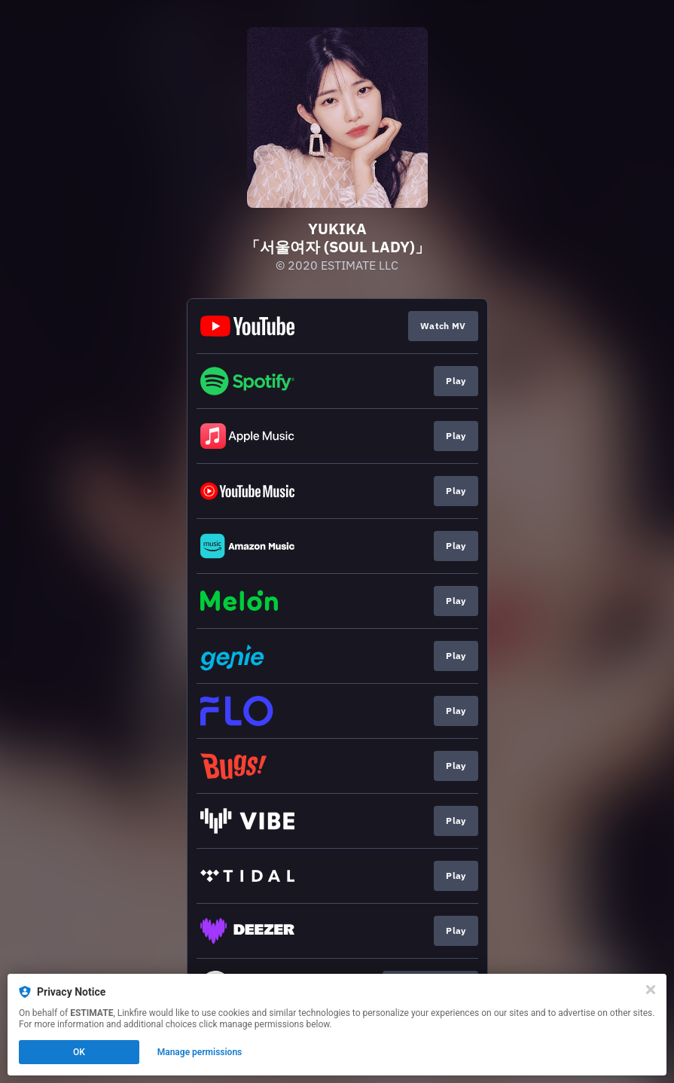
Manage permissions (199, 1052)
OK (79, 1052)
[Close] (651, 990)
